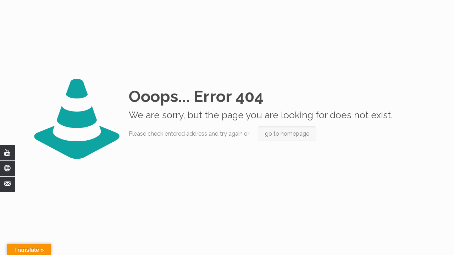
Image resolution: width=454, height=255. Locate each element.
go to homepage (287, 133)
